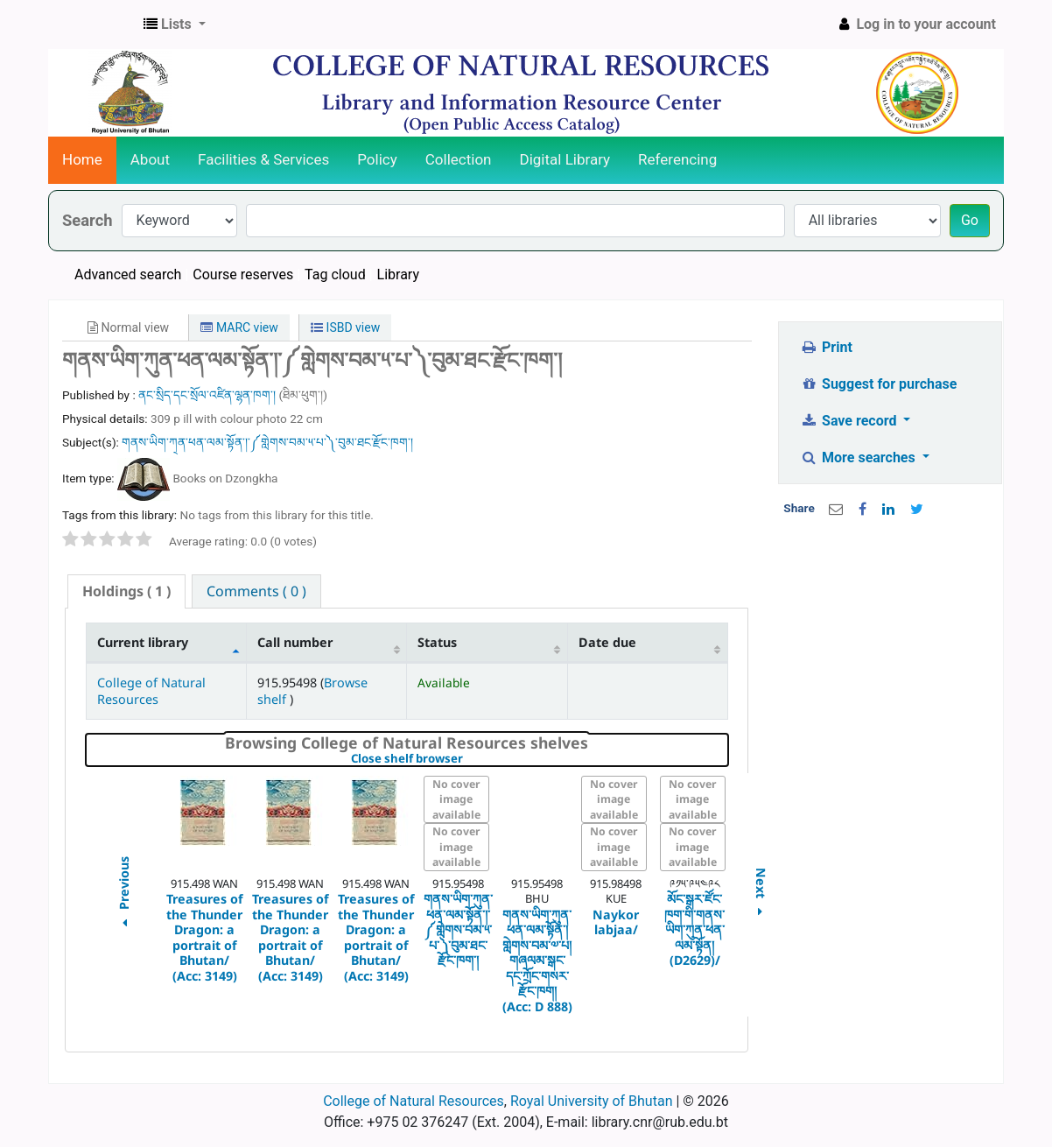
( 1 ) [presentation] (126, 591)
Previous (123, 894)
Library (398, 274)
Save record (851, 420)
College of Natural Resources (151, 690)
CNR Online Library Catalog (93, 24)
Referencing (677, 159)
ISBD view (345, 327)
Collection (458, 159)
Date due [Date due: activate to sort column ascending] (607, 642)
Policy (377, 159)
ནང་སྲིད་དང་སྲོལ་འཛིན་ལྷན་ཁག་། (208, 395)
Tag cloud (335, 274)
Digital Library (565, 159)
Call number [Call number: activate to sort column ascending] (295, 642)
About (150, 159)
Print (826, 347)
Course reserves (243, 274)
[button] (175, 24)
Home (82, 159)
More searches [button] (860, 457)
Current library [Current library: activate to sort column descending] (142, 642)
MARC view (238, 327)
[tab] (126, 591)
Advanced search (127, 274)
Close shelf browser (467, 759)
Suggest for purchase (879, 384)
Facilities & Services (263, 159)
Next (761, 894)
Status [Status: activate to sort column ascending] (437, 642)
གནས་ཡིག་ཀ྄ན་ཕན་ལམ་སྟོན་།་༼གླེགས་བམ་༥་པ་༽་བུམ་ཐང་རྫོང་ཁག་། (267, 442)
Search (87, 220)
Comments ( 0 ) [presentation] (256, 591)
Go (969, 220)
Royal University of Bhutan (591, 1101)
